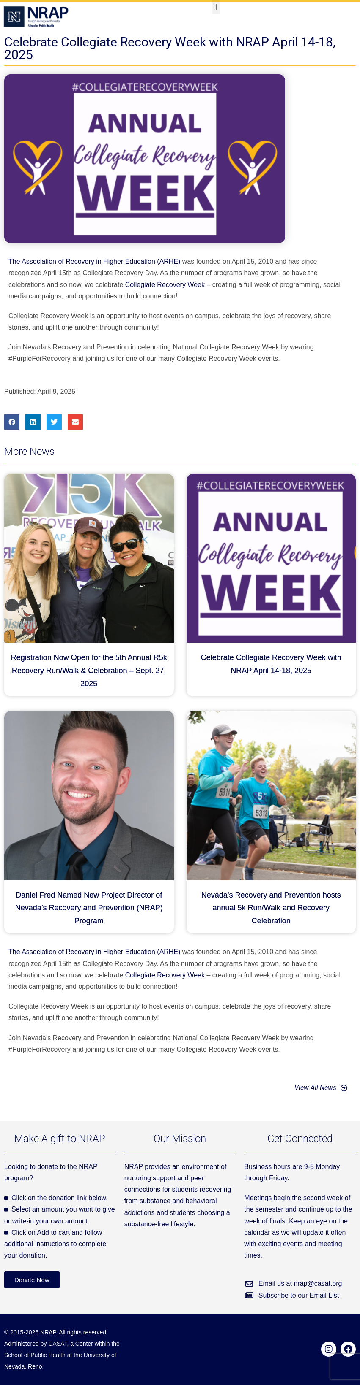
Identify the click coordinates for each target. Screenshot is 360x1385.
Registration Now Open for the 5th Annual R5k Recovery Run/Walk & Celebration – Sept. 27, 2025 (89, 670)
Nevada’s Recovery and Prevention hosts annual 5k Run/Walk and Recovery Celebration (271, 908)
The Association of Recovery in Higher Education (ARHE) (94, 261)
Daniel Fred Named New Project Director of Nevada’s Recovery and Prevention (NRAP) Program (89, 908)
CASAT (57, 1343)
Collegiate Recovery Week (165, 284)
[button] (216, 7)
